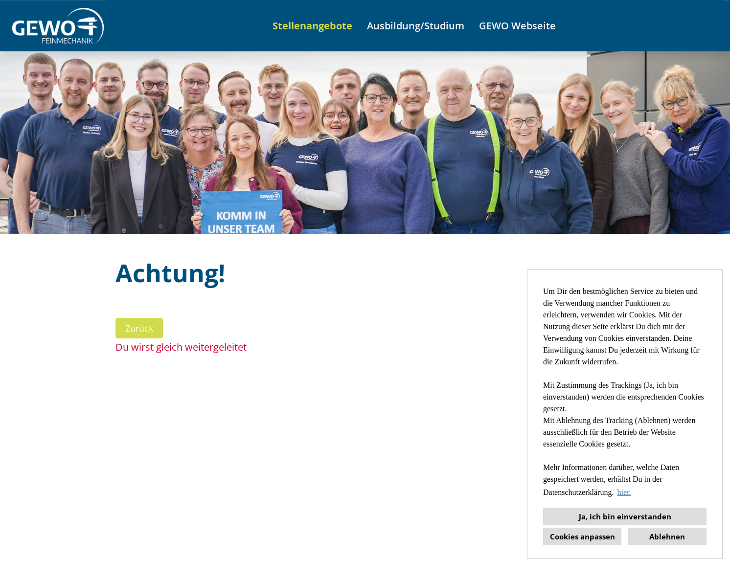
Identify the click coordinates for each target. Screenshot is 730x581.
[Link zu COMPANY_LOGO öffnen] (58, 25)
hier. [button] (624, 492)
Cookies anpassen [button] (582, 536)
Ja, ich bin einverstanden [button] (625, 516)
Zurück (139, 328)
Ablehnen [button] (667, 536)
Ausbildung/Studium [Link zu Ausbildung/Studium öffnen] (415, 25)
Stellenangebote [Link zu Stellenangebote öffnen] (312, 25)
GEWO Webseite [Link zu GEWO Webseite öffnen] (517, 25)
